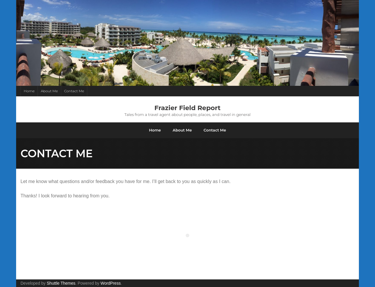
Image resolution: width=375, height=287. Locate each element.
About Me (49, 91)
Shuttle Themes (61, 283)
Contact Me (74, 91)
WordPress (110, 283)
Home (29, 91)
